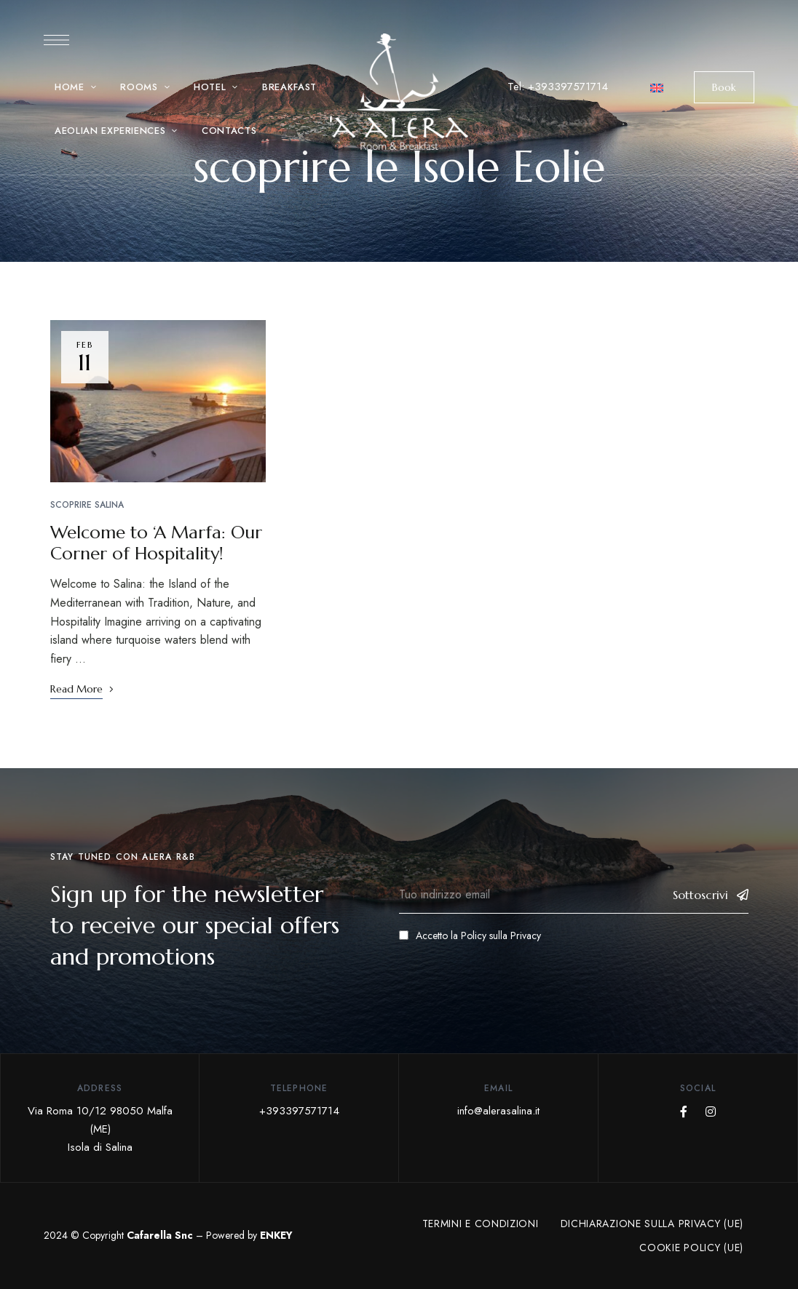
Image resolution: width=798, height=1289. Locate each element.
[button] (724, 87)
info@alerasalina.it (498, 1111)
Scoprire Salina (87, 504)
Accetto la (470, 935)
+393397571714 (299, 1111)
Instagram (711, 1111)
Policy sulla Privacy (501, 935)
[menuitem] (657, 86)
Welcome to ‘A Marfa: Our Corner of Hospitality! (156, 543)
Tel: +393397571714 (557, 87)
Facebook (683, 1111)
